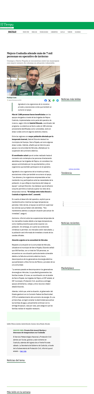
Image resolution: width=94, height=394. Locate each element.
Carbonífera (54, 32)
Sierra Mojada (40, 324)
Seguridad (78, 32)
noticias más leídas (74, 169)
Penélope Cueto (11, 97)
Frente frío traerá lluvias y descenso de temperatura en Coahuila (29, 331)
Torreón (70, 32)
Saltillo (12, 31)
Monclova (34, 32)
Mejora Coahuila (16, 324)
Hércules (47, 324)
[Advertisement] (47, 11)
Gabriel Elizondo (25, 324)
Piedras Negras (44, 32)
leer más (23, 351)
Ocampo (33, 324)
